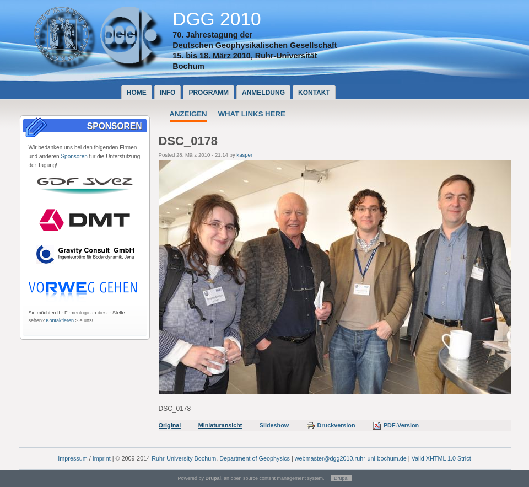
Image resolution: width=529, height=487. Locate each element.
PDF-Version (396, 425)
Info (168, 93)
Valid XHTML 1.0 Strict (441, 458)
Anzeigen (188, 114)
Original (170, 425)
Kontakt (314, 93)
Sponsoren (74, 156)
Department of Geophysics (254, 458)
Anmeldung (263, 93)
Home (137, 93)
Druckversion (330, 425)
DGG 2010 (216, 19)
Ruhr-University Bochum (184, 458)
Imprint (102, 458)
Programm (208, 93)
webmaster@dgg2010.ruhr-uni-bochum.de (351, 458)
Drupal (341, 478)
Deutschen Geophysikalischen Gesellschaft (254, 45)
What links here (251, 114)
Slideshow (274, 425)
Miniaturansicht (220, 425)
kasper (244, 155)
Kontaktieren (60, 320)
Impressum (72, 458)
